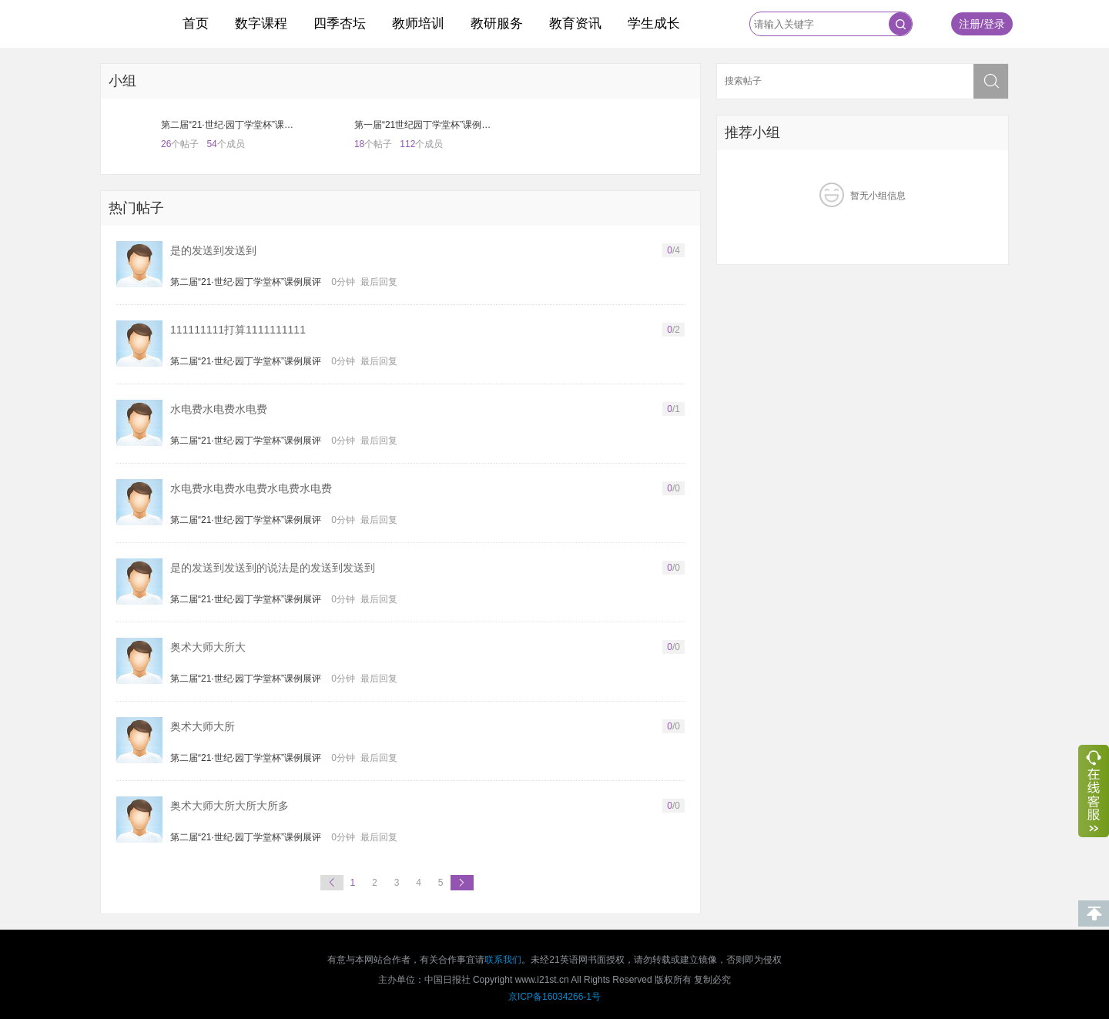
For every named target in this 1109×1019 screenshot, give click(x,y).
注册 (969, 24)
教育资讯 (575, 23)
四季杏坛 (339, 23)
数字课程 (261, 23)
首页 (196, 23)
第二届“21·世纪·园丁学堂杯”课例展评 (245, 282)
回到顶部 (1093, 913)
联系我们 (502, 959)
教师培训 (418, 23)
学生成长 (654, 23)
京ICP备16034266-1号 (554, 996)
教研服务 (497, 23)
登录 (994, 24)
